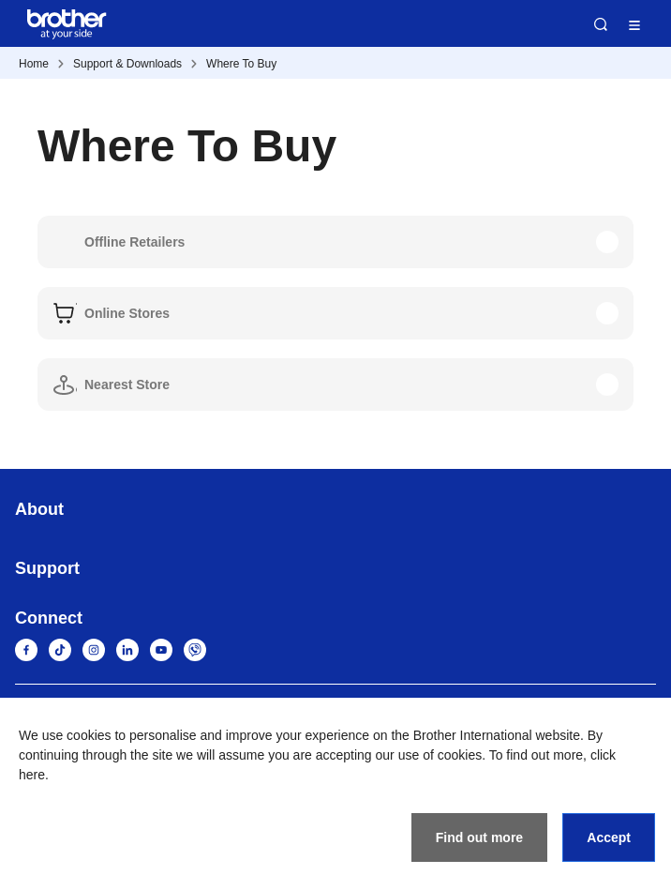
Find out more (479, 837)
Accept (609, 837)
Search (600, 24)
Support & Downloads (127, 63)
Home (34, 63)
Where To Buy (241, 63)
